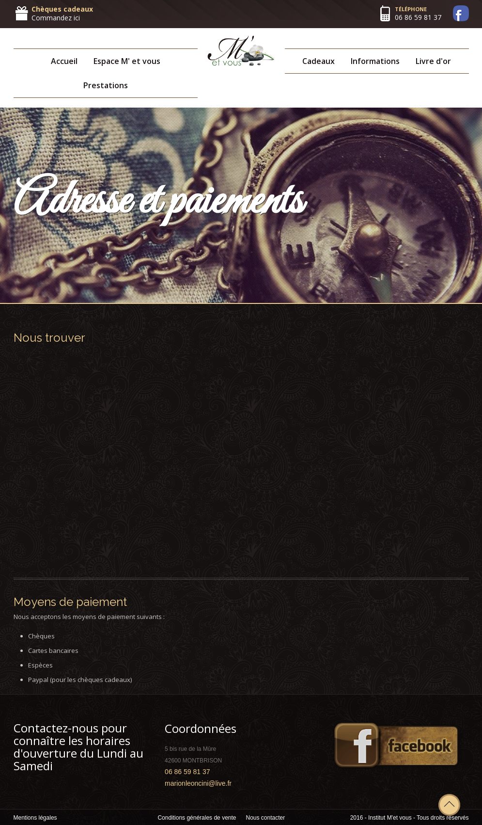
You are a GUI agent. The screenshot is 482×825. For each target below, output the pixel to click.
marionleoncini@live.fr (198, 783)
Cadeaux (318, 61)
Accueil (64, 61)
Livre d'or (433, 61)
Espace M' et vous (126, 61)
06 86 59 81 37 (418, 17)
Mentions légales (35, 817)
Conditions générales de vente (196, 817)
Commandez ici (55, 17)
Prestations (105, 85)
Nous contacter (265, 817)
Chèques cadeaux (62, 9)
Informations (375, 61)
